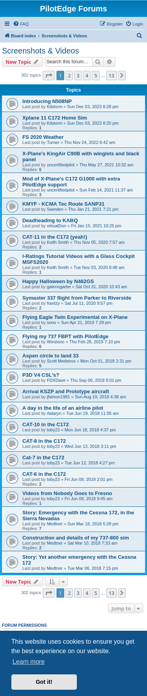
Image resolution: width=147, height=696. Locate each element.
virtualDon (56, 225)
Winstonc (55, 341)
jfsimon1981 (58, 396)
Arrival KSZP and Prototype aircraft (65, 391)
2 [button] (69, 75)
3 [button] (77, 75)
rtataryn (54, 413)
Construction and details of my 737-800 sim (75, 538)
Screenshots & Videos (40, 50)
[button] (48, 75)
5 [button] (95, 75)
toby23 (53, 429)
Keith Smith (58, 242)
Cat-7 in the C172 (43, 457)
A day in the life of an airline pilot (62, 408)
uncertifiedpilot (60, 164)
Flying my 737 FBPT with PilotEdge (65, 336)
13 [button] (111, 75)
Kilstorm (54, 106)
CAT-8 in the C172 (44, 441)
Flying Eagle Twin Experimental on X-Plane (75, 317)
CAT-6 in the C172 (44, 474)
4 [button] (86, 75)
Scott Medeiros (61, 361)
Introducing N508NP (47, 101)
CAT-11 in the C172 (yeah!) (54, 237)
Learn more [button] (29, 661)
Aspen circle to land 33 (50, 356)
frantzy (53, 303)
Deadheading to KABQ (50, 220)
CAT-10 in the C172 (45, 424)
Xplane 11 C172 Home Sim (54, 118)
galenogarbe (59, 286)
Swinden (55, 209)
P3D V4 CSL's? (40, 375)
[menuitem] (21, 24)
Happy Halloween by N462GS (58, 281)
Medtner (54, 523)
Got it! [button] (44, 682)
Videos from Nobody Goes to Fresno (67, 493)
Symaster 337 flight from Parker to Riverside (76, 298)
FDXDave (56, 380)
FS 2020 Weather (43, 137)
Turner (53, 142)
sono (51, 322)
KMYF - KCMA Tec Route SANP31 (63, 204)
